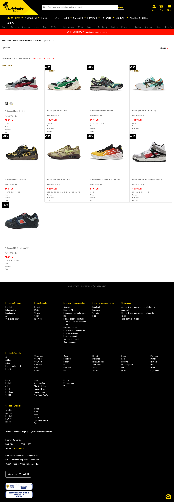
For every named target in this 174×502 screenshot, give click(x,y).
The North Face (40, 386)
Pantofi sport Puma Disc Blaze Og (144, 110)
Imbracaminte (10, 310)
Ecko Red (67, 367)
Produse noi (32, 18)
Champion (38, 359)
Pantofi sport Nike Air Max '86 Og (59, 179)
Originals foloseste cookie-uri (40, 431)
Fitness (8, 422)
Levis (123, 367)
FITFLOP (95, 356)
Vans (65, 386)
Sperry (36, 380)
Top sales (107, 18)
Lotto (123, 370)
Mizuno (153, 359)
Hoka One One (98, 362)
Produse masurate (70, 336)
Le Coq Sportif (127, 364)
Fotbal (36, 409)
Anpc (24, 431)
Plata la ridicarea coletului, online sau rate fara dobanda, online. (74, 322)
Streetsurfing (39, 383)
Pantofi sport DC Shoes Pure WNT (17, 248)
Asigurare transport (71, 339)
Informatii (38, 319)
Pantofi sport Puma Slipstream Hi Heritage (147, 179)
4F (6, 357)
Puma (7, 380)
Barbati (46, 18)
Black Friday (15, 18)
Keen (123, 359)
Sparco (8, 395)
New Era (153, 362)
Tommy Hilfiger (40, 389)
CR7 (36, 367)
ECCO (65, 364)
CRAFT (37, 370)
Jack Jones (97, 364)
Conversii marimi (70, 342)
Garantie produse (70, 327)
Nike (152, 364)
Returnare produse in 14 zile (74, 330)
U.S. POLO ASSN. (41, 395)
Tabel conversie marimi (130, 319)
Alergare (8, 413)
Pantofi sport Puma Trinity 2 (57, 110)
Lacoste (124, 362)
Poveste (37, 307)
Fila (64, 370)
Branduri (93, 18)
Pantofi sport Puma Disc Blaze (15, 179)
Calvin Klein (38, 356)
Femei (58, 18)
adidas (8, 360)
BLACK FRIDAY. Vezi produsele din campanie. (87, 32)
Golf (36, 411)
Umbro (66, 380)
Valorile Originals (139, 18)
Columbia (38, 362)
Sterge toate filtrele (21, 58)
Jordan (95, 370)
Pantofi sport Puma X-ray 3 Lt (15, 111)
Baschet (8, 416)
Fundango (96, 359)
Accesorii (9, 316)
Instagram (96, 310)
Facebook (96, 307)
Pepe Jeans (155, 370)
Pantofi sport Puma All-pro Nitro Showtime (104, 179)
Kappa (123, 356)
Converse (38, 364)
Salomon (9, 386)
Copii (68, 18)
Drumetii (8, 419)
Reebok (8, 383)
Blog (94, 316)
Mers (36, 414)
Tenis (36, 423)
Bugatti (8, 369)
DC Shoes (67, 359)
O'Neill (153, 367)
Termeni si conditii (12, 431)
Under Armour (68, 383)
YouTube (95, 313)
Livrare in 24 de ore (70, 310)
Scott (7, 389)
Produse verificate (70, 333)
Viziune (37, 313)
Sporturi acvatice (41, 420)
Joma (94, 367)
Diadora (66, 362)
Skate (36, 417)
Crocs (65, 356)
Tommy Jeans (39, 392)
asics (7, 363)
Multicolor (49, 58)
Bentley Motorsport (13, 366)
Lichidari (122, 18)
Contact (11, 23)
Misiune (37, 310)
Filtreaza (165, 48)
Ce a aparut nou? (12, 319)
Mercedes (154, 356)
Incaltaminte (10, 313)
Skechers (9, 392)
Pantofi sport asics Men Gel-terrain (102, 110)
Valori (36, 316)
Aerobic (8, 410)
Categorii (79, 18)
